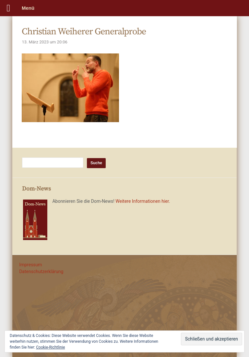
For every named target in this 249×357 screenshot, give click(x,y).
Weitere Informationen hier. (142, 201)
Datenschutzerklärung (41, 271)
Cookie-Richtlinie (50, 347)
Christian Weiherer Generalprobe (84, 31)
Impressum (30, 264)
